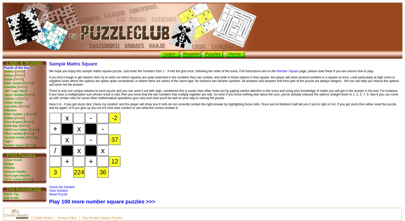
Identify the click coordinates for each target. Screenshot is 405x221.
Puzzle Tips (11, 194)
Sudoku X (10, 98)
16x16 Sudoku (13, 179)
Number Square (14, 145)
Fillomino (10, 110)
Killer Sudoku (13, 83)
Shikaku (9, 168)
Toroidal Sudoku (15, 137)
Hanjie (8, 79)
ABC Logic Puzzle (16, 91)
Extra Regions (13, 122)
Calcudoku (11, 106)
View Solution (58, 191)
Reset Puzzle (58, 194)
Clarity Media (43, 218)
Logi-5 (8, 141)
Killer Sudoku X (15, 114)
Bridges (9, 164)
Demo (20, 71)
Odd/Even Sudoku (16, 129)
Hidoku (9, 118)
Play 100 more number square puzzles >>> (102, 201)
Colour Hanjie (13, 102)
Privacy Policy (67, 218)
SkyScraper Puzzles (17, 175)
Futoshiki (10, 87)
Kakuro (9, 75)
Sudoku (9, 71)
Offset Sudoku (13, 133)
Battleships (11, 126)
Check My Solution (62, 187)
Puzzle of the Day (16, 68)
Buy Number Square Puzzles (102, 218)
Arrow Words (13, 160)
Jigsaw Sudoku (14, 95)
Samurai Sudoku (15, 171)
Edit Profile (11, 198)
